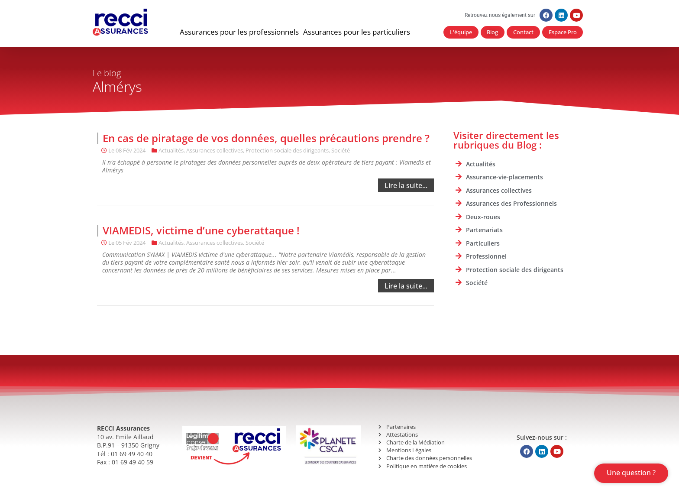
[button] (239, 32)
